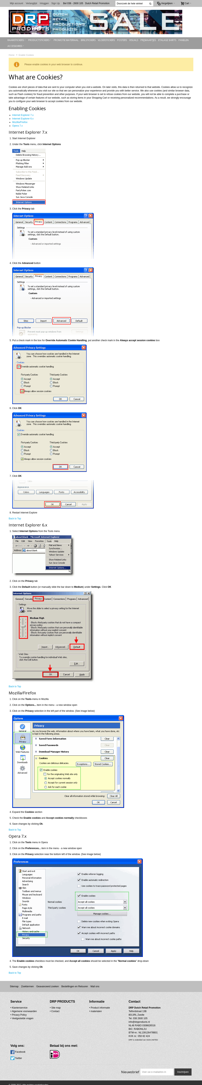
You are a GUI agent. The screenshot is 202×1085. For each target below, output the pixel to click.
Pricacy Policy (19, 1014)
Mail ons (95, 986)
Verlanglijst (31, 3)
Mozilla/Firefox (19, 122)
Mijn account (16, 3)
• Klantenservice (18, 1007)
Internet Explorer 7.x (23, 115)
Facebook (143, 1007)
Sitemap (14, 986)
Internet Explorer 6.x (23, 118)
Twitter (141, 1013)
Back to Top (15, 518)
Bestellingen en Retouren (74, 986)
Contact (47, 1011)
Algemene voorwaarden (24, 1011)
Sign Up (55, 3)
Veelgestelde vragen (23, 1018)
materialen (79, 1011)
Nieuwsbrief (130, 1064)
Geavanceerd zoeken (47, 986)
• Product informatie (82, 1007)
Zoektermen (27, 986)
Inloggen (44, 3)
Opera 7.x (17, 125)
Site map (47, 1007)
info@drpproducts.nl (113, 1025)
